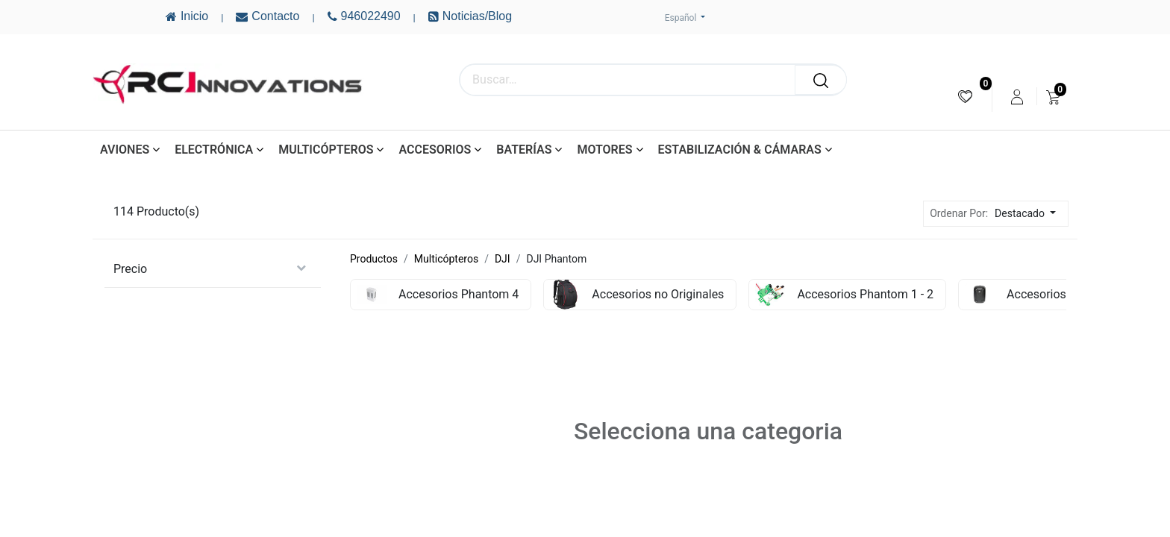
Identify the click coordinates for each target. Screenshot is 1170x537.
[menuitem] (965, 96)
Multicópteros (446, 259)
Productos (374, 259)
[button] (1029, 213)
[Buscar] (821, 80)
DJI (502, 259)
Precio (130, 269)
